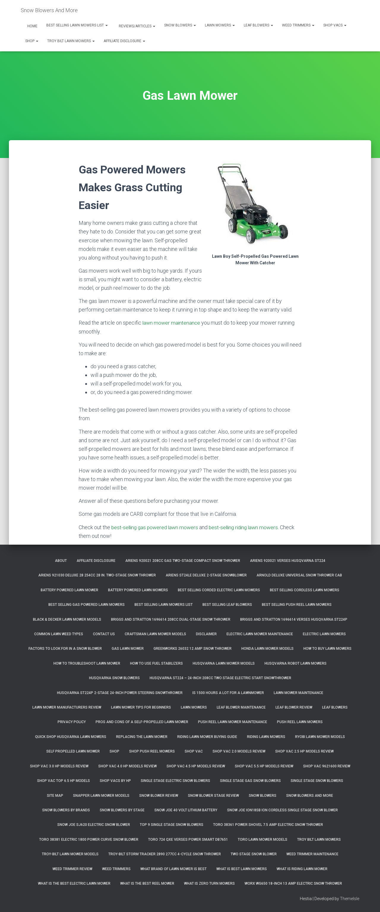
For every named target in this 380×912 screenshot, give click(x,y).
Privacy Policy (72, 722)
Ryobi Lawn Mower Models (320, 737)
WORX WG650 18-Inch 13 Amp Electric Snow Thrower (293, 883)
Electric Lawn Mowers (324, 634)
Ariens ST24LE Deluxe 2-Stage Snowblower (206, 575)
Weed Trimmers (298, 25)
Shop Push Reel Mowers (152, 751)
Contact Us (104, 634)
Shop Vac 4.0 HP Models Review (127, 766)
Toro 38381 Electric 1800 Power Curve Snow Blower (88, 839)
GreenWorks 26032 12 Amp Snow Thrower (192, 649)
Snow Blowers (180, 25)
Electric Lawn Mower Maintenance (260, 634)
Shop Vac (194, 751)
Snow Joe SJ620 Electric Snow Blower (93, 825)
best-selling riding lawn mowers (248, 527)
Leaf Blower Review (294, 707)
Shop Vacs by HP (115, 781)
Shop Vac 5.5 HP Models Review (264, 766)
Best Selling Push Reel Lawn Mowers (297, 605)
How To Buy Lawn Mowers (327, 649)
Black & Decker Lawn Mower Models (67, 619)
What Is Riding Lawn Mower (302, 869)
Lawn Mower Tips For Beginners (141, 707)
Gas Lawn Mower (128, 649)
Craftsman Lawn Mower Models (155, 634)
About (61, 561)
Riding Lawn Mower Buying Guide (207, 737)
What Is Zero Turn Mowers (209, 883)
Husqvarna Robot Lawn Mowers (296, 663)
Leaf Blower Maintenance (241, 707)
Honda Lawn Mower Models (267, 649)
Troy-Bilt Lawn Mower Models (70, 854)
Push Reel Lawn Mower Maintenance (232, 722)
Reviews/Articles (136, 26)
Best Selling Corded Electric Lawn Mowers (219, 590)
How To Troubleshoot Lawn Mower (86, 663)
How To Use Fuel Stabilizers (156, 663)
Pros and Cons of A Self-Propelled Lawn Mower (142, 722)
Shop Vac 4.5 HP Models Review (196, 766)
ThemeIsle (349, 898)
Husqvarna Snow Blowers (114, 678)
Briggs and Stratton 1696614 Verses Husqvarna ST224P (293, 619)
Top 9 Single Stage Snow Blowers (171, 825)
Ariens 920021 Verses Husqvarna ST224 (287, 561)
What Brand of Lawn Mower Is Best (173, 869)
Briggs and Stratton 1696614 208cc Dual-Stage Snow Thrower (170, 619)
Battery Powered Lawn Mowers (138, 590)
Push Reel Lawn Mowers (300, 722)
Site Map (55, 796)
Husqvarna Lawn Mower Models (224, 663)
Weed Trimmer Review (72, 869)
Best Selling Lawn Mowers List (77, 25)
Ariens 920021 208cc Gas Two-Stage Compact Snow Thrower (182, 561)
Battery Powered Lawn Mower (69, 590)
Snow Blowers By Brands (66, 810)
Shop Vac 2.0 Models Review (239, 751)
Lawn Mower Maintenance (298, 693)
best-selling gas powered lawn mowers (156, 527)
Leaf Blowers (258, 25)
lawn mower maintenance (172, 323)
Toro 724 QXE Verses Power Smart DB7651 (188, 839)
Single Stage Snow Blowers (317, 781)
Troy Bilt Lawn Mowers (71, 41)
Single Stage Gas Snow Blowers (250, 781)
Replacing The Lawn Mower (141, 737)
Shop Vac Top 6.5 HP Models (63, 781)
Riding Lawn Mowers (266, 737)
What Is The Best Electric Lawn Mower (74, 883)
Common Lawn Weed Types (58, 634)
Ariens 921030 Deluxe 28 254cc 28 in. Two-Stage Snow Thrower (97, 575)
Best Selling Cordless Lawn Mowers (304, 590)
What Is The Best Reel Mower (147, 883)
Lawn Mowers (220, 25)
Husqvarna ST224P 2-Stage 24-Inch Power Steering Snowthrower (120, 693)
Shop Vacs (334, 25)
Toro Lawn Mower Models (262, 839)
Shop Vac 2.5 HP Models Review (304, 751)
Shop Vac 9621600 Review (326, 766)
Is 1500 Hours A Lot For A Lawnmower (228, 693)
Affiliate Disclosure (124, 41)
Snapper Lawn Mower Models (101, 796)
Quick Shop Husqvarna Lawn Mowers (70, 737)
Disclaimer (206, 634)
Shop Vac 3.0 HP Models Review (59, 766)
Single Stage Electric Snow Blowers (175, 781)
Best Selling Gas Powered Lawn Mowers (86, 605)
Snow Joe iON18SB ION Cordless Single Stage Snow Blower (282, 810)
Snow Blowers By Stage (122, 810)
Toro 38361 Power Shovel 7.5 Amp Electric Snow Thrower (268, 825)
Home (31, 26)
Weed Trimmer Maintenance (312, 854)
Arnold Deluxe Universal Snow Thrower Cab (299, 575)
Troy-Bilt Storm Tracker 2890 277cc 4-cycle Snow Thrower (164, 854)
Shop (31, 41)
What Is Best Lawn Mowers (241, 869)
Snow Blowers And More (309, 796)
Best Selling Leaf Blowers (227, 605)
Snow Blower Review (158, 796)
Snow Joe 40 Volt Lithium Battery (185, 810)
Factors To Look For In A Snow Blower (65, 649)
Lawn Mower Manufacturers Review (66, 707)
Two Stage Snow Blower (254, 854)
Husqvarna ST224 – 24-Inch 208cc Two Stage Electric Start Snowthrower (220, 678)
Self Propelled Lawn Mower (73, 751)
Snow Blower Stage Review (213, 796)
